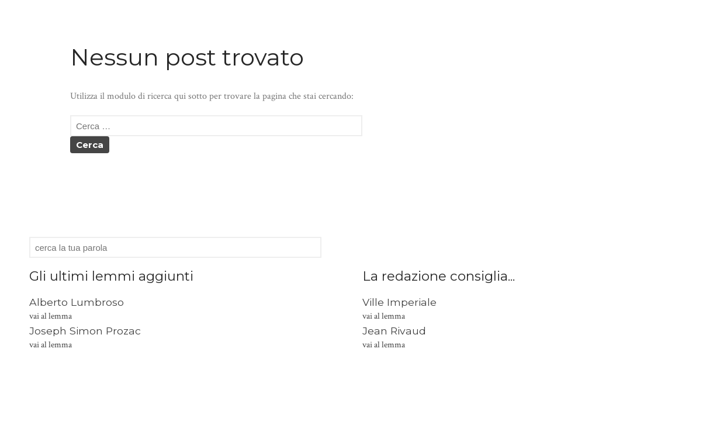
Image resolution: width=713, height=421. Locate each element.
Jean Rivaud (394, 331)
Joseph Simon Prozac (85, 331)
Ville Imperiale (399, 302)
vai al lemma (50, 316)
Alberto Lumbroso (76, 302)
